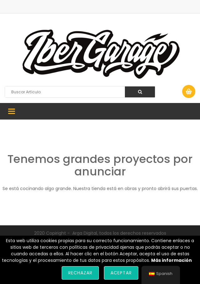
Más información (171, 260)
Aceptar (121, 273)
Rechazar (80, 273)
